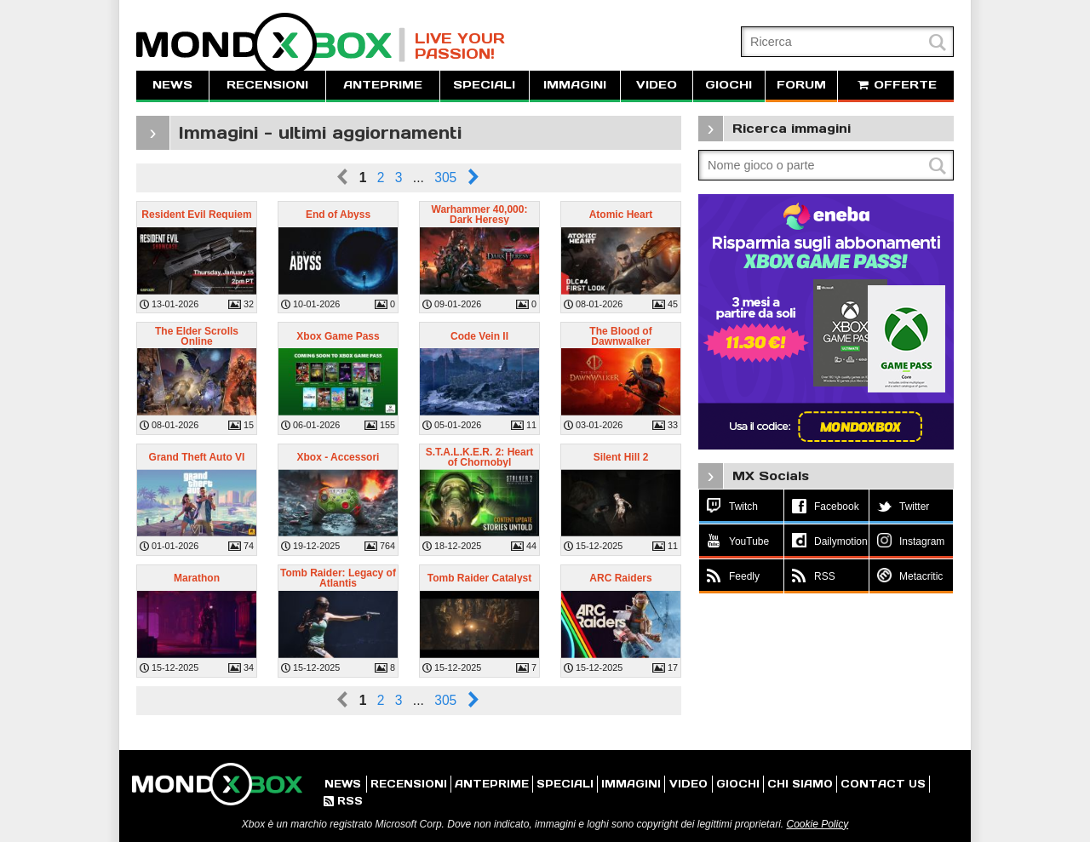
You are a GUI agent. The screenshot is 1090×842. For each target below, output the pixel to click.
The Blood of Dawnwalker (620, 336)
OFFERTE (896, 84)
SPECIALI (484, 84)
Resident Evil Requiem (196, 215)
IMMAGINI (574, 84)
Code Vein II (479, 336)
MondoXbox (270, 45)
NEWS (172, 84)
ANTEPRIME (382, 84)
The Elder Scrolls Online (196, 336)
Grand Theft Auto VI (197, 457)
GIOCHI (728, 84)
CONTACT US (883, 783)
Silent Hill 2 (621, 457)
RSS (343, 800)
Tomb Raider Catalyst (479, 578)
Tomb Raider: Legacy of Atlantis (338, 578)
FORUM (801, 84)
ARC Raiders (620, 578)
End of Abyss (338, 215)
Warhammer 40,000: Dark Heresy (480, 214)
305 (445, 177)
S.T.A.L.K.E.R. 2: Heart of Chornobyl (480, 457)
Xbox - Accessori (338, 457)
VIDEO (656, 84)
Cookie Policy (817, 824)
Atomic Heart (621, 215)
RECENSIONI (267, 84)
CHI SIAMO (800, 783)
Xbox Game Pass (337, 336)
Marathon (197, 578)
